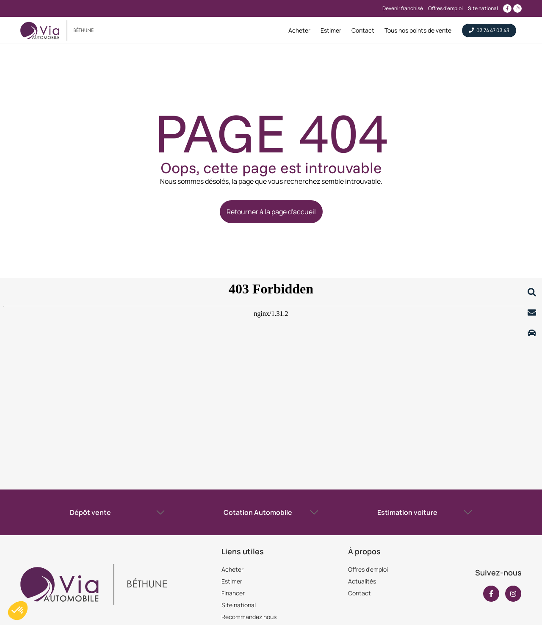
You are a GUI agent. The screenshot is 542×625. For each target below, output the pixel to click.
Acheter (232, 569)
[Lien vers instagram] (517, 8)
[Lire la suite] (532, 292)
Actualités (362, 581)
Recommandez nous (249, 617)
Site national (238, 605)
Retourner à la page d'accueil (271, 211)
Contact (359, 593)
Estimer (231, 581)
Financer (233, 593)
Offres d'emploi (368, 569)
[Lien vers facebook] (507, 8)
